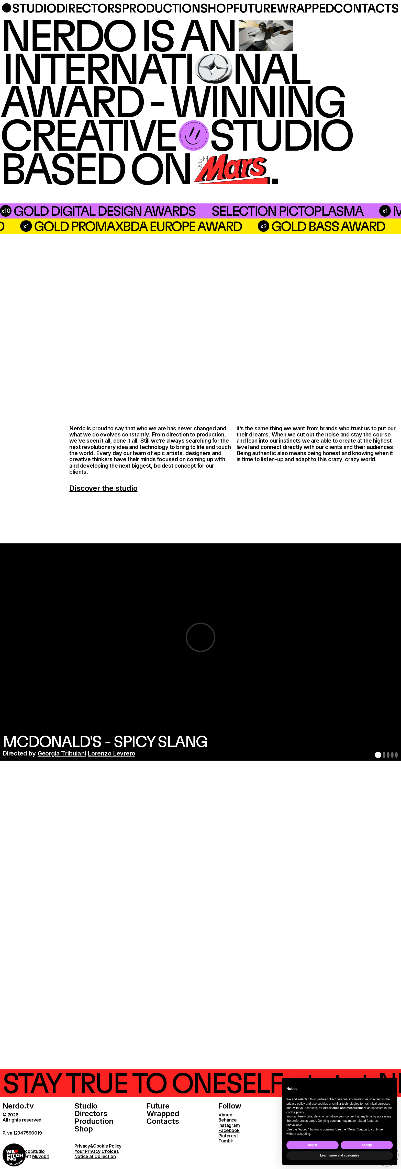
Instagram (229, 1125)
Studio (85, 1105)
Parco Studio (31, 1151)
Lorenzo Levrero (111, 753)
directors (89, 8)
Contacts (163, 1121)
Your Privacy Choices (96, 1151)
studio (34, 8)
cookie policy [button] (295, 1112)
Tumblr (225, 1140)
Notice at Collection (95, 1156)
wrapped (305, 8)
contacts (366, 8)
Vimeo (225, 1114)
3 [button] (388, 755)
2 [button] (384, 755)
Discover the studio (103, 488)
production (161, 8)
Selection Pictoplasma (168, 211)
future (255, 8)
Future (158, 1105)
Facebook (228, 1130)
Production (93, 1121)
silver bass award (78, 226)
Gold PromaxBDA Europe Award (269, 226)
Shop (83, 1128)
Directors (90, 1113)
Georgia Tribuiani (62, 753)
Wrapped (163, 1113)
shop (216, 8)
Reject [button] (312, 1145)
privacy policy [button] (295, 1103)
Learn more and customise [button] (339, 1155)
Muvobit (40, 1156)
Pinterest (228, 1135)
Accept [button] (367, 1145)
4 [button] (392, 755)
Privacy (82, 1146)
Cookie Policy (107, 1146)
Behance (227, 1120)
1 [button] (378, 755)
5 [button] (396, 755)
